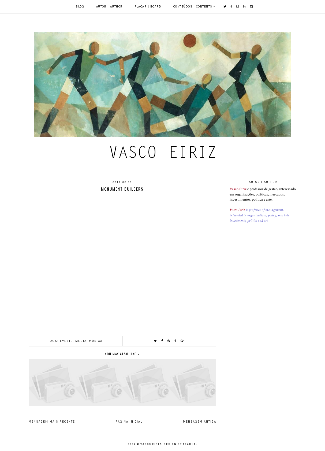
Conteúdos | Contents (192, 6)
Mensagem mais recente (52, 421)
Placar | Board (148, 6)
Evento (66, 341)
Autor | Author (109, 6)
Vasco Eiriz (238, 189)
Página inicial (129, 421)
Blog (80, 6)
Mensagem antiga (199, 421)
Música (95, 341)
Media (81, 341)
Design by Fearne (180, 444)
